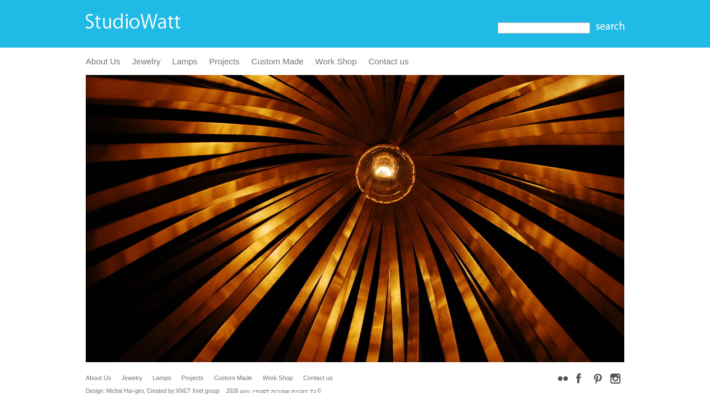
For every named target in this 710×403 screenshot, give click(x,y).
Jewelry (146, 61)
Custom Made (277, 61)
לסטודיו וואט (255, 391)
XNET (183, 391)
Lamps (184, 61)
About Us (103, 61)
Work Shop (336, 61)
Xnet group (206, 391)
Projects (224, 61)
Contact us (388, 61)
